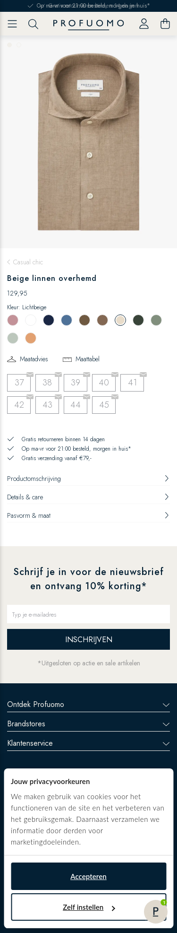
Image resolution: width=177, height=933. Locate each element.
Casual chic (28, 262)
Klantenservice (88, 743)
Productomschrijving (88, 478)
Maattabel (88, 359)
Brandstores (88, 723)
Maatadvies (34, 359)
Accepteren (88, 876)
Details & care (88, 497)
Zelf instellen (89, 907)
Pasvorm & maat (88, 515)
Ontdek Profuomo (88, 704)
